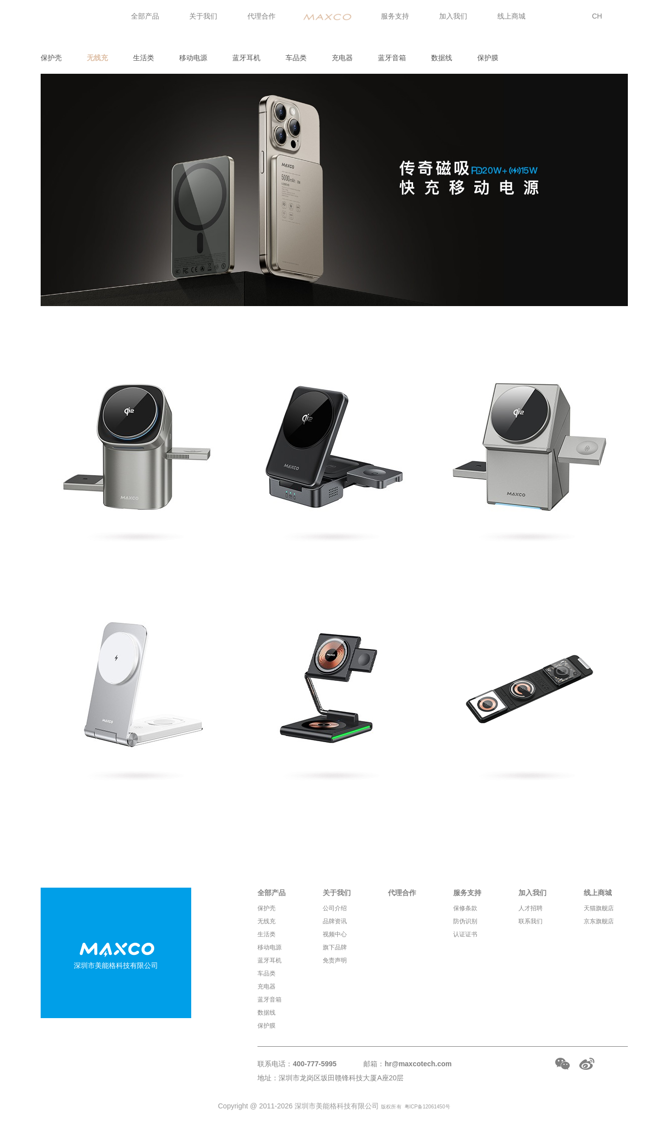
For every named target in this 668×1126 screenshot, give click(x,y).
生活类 (143, 58)
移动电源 (193, 58)
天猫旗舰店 (599, 908)
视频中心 (335, 934)
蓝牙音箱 (392, 58)
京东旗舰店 (599, 921)
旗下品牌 (335, 947)
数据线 (441, 58)
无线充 (97, 58)
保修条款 (465, 908)
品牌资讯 (335, 921)
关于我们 (203, 16)
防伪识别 (465, 921)
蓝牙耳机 (246, 58)
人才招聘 (530, 908)
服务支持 (395, 16)
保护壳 (51, 58)
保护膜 (487, 58)
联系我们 (530, 921)
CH (597, 16)
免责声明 (335, 960)
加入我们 (453, 16)
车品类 (296, 58)
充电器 (342, 58)
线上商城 (511, 16)
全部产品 (145, 16)
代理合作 (261, 16)
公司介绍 (335, 908)
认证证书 (465, 934)
